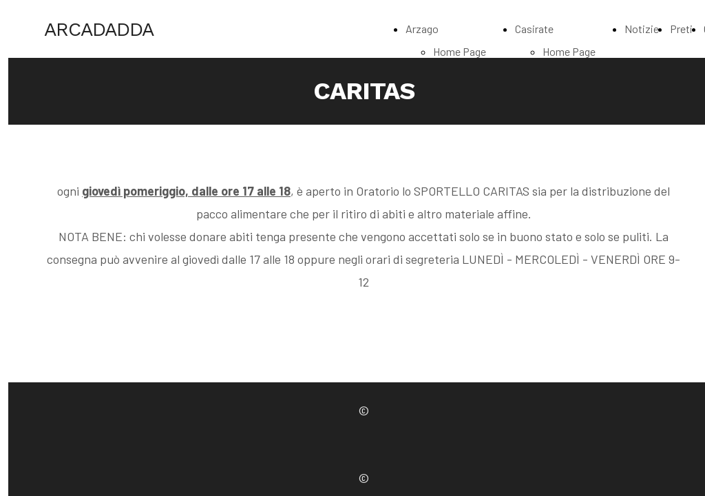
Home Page (459, 51)
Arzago (422, 28)
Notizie (641, 28)
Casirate (534, 28)
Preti (681, 28)
